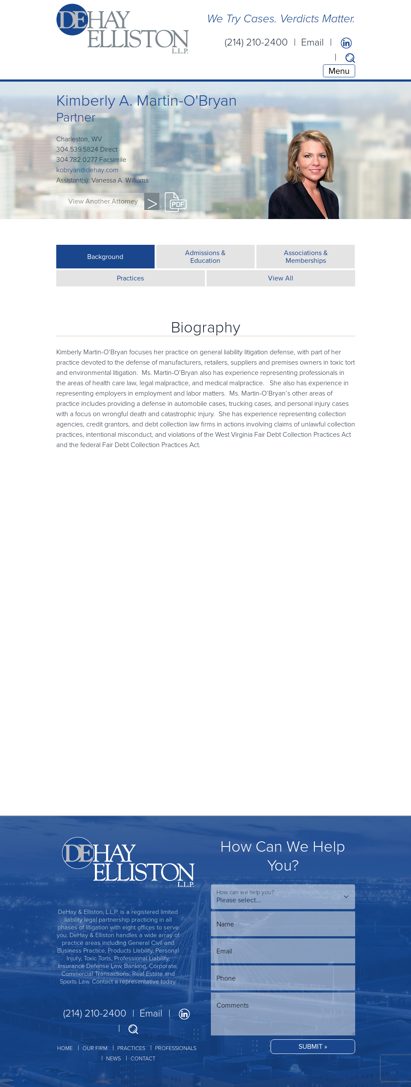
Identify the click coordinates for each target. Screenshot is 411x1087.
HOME (65, 1048)
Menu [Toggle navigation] (339, 70)
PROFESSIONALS (175, 1048)
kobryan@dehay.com (87, 169)
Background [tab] (105, 257)
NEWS (113, 1058)
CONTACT (143, 1058)
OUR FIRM (94, 1048)
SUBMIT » (312, 1046)
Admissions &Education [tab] (205, 256)
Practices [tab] (130, 278)
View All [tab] (280, 278)
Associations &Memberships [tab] (306, 256)
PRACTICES (131, 1048)
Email (312, 42)
